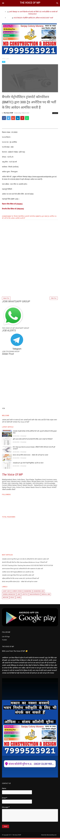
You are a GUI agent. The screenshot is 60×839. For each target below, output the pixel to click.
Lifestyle (25, 595)
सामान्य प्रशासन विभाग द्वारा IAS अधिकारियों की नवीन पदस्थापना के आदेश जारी (22, 570)
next (4, 409)
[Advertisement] (30, 283)
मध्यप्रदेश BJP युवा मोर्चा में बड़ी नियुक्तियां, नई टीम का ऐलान (28, 464)
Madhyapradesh (35, 595)
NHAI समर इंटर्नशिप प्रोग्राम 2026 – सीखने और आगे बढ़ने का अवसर (30, 456)
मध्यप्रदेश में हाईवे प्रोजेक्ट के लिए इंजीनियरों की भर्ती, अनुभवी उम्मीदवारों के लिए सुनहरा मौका (35, 433)
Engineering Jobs (38, 592)
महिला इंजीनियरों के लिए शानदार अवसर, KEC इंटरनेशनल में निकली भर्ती (20, 579)
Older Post (53, 299)
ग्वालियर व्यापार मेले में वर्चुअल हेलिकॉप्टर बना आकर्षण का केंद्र (17, 573)
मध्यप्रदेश (18, 598)
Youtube (4, 641)
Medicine (5, 598)
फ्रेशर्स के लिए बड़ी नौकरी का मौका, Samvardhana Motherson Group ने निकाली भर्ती (24, 563)
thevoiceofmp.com (51, 836)
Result (12, 598)
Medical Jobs (46, 595)
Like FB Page (6, 638)
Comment (55, 114)
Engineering (27, 592)
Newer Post (6, 299)
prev (2, 409)
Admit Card (6, 592)
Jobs (4, 61)
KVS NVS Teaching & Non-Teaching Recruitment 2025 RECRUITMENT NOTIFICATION (27, 566)
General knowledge (9, 595)
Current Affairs (17, 592)
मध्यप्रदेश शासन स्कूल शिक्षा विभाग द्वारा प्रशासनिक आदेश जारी (18, 576)
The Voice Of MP (30, 2)
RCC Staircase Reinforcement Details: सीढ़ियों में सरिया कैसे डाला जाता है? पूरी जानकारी (34, 449)
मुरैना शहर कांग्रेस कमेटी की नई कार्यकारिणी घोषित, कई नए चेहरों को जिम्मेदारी (32, 440)
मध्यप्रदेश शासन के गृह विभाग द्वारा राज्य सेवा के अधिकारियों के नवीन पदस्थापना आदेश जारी (25, 560)
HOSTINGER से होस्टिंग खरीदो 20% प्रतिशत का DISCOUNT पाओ (33, 18)
